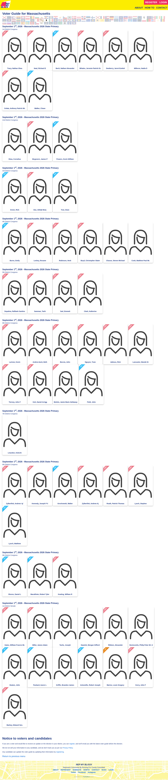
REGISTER (151, 2)
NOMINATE (77, 770)
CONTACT (161, 7)
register (72, 744)
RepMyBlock (86, 776)
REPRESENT (66, 770)
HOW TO (149, 7)
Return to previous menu (13, 756)
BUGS (104, 770)
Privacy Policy (68, 748)
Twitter (73, 772)
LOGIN (163, 2)
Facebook (82, 772)
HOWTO (86, 770)
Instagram (92, 772)
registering (60, 752)
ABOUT (139, 7)
